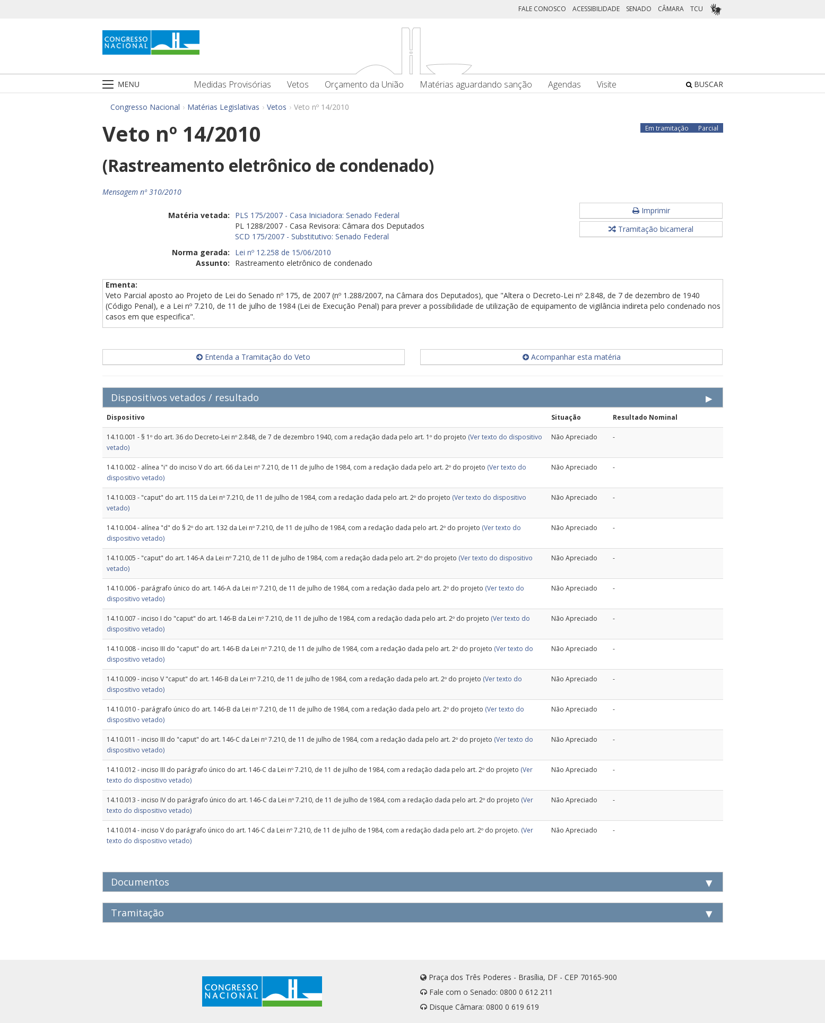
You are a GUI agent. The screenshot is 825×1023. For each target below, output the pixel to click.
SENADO (639, 8)
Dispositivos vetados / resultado (185, 397)
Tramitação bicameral (651, 229)
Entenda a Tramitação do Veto (253, 357)
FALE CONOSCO (542, 8)
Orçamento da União (364, 84)
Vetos (298, 84)
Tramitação (137, 912)
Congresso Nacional (145, 107)
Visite (606, 84)
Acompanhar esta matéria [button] (572, 357)
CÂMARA (671, 8)
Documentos (140, 881)
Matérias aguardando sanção (476, 84)
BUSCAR (704, 84)
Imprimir (651, 210)
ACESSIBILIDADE (596, 8)
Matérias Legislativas (223, 107)
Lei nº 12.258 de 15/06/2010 (283, 252)
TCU (696, 8)
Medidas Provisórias (232, 84)
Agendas (564, 84)
